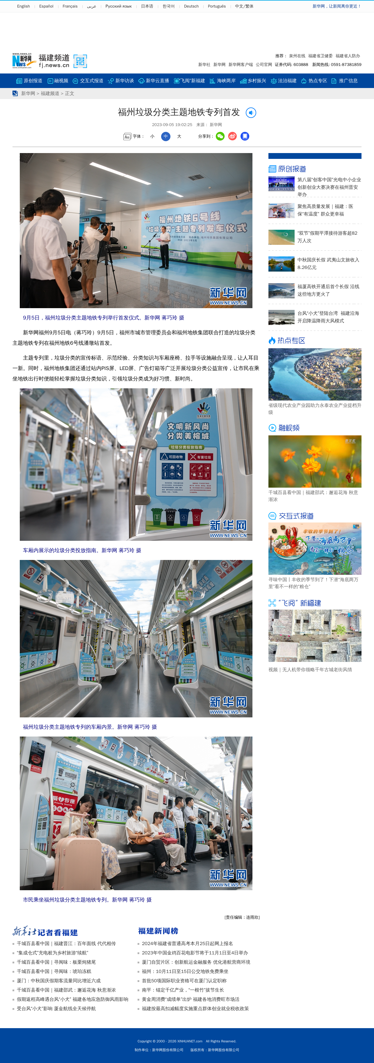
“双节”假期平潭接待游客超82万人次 (327, 237)
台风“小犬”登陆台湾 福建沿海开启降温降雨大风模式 (328, 317)
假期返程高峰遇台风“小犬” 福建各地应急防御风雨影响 (72, 999)
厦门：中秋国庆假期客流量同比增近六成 (59, 981)
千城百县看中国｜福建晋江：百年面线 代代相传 (66, 944)
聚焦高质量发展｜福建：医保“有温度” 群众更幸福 (325, 210)
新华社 (204, 64)
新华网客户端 (241, 64)
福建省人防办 (348, 55)
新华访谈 (124, 81)
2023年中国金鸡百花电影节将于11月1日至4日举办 (195, 953)
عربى (91, 6)
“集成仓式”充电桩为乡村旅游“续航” (52, 953)
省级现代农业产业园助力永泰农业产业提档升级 (314, 409)
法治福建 (287, 81)
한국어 (169, 6)
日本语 (147, 6)
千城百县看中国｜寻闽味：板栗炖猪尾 (56, 962)
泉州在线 (297, 55)
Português (217, 6)
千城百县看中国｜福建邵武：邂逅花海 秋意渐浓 (66, 990)
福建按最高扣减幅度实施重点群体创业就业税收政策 (195, 1009)
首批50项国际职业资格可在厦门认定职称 (184, 981)
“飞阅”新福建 (192, 81)
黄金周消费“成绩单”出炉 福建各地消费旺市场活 (190, 999)
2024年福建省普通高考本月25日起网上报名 (187, 944)
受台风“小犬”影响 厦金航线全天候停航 (56, 1009)
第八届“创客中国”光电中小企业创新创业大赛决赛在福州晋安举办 (329, 187)
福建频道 (50, 93)
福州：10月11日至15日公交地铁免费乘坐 (185, 971)
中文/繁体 (244, 6)
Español (46, 6)
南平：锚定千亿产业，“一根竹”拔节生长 (183, 990)
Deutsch (191, 6)
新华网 (219, 64)
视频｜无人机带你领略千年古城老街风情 (310, 670)
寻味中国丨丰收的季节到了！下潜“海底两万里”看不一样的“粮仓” (313, 583)
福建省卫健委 (320, 55)
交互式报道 (92, 81)
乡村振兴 (256, 81)
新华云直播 (157, 81)
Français (70, 6)
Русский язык (119, 6)
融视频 (61, 81)
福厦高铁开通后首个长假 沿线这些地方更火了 (328, 290)
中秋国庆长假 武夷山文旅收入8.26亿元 (328, 263)
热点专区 (318, 81)
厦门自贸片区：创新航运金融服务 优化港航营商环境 (196, 962)
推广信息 (348, 81)
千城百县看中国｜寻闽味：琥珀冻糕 (54, 971)
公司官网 (264, 64)
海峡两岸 (226, 81)
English (23, 6)
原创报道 (33, 81)
